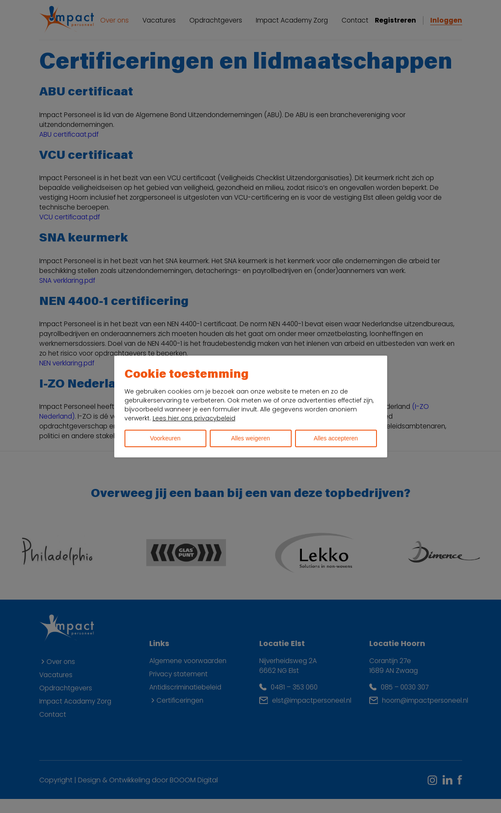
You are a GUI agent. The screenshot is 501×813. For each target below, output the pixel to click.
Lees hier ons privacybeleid (194, 418)
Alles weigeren (250, 438)
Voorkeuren (165, 438)
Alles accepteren (336, 438)
